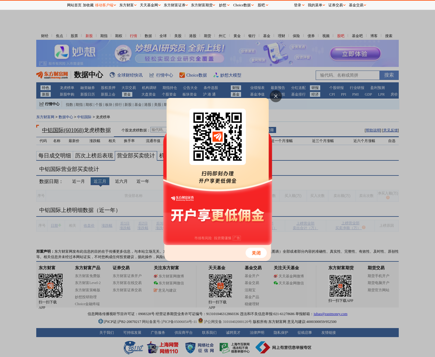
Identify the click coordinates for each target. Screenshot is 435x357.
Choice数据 (242, 5)
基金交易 (356, 5)
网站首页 (74, 5)
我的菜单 (315, 5)
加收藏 (88, 5)
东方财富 (126, 5)
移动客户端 (104, 5)
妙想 (222, 5)
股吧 (261, 5)
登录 (297, 5)
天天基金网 (149, 5)
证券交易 (335, 5)
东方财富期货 (202, 5)
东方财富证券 (174, 5)
